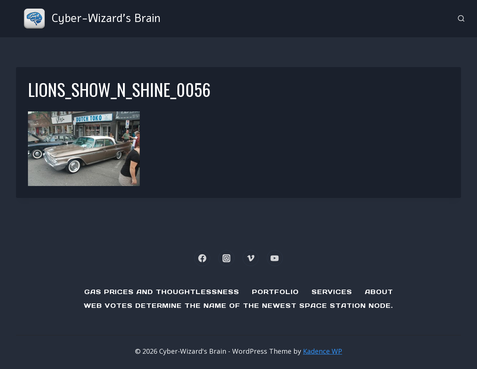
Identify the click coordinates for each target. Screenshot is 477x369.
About (379, 292)
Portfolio (275, 292)
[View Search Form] (461, 19)
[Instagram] (226, 258)
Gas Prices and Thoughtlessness (161, 292)
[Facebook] (202, 258)
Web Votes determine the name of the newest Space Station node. (238, 306)
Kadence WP (322, 351)
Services (332, 292)
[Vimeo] (251, 258)
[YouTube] (275, 258)
